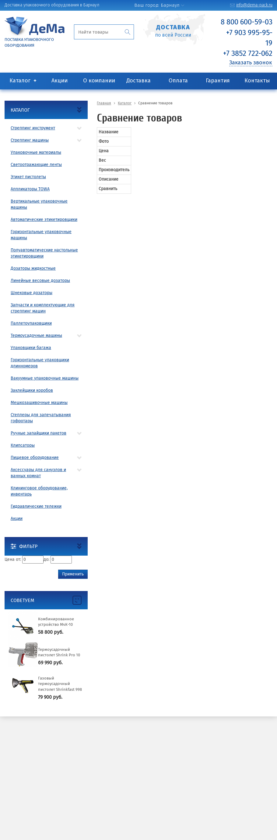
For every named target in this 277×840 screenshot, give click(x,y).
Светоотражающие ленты (36, 164)
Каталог (19, 80)
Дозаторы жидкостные (33, 268)
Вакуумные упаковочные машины (45, 378)
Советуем (22, 600)
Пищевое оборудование (35, 457)
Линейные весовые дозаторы (40, 280)
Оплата (178, 80)
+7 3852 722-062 (247, 53)
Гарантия (218, 80)
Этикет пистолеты (28, 176)
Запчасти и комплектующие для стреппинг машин (43, 308)
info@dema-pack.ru (254, 5)
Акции (59, 80)
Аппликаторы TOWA (30, 189)
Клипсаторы (23, 445)
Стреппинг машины (30, 140)
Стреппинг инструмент (33, 128)
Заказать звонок (250, 62)
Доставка (138, 80)
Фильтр (24, 546)
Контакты (257, 80)
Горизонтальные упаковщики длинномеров (40, 363)
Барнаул (170, 5)
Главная (104, 103)
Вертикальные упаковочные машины (39, 204)
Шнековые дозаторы (31, 292)
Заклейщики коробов (32, 390)
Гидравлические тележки (36, 506)
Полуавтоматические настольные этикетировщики (44, 253)
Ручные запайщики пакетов (38, 433)
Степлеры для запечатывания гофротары (41, 418)
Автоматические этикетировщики (44, 219)
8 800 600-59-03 (246, 22)
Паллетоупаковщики (31, 323)
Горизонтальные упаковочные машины (41, 234)
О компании (99, 80)
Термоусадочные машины (36, 335)
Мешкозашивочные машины (39, 402)
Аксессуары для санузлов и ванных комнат (38, 472)
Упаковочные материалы (36, 152)
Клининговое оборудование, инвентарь (39, 491)
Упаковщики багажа (31, 347)
